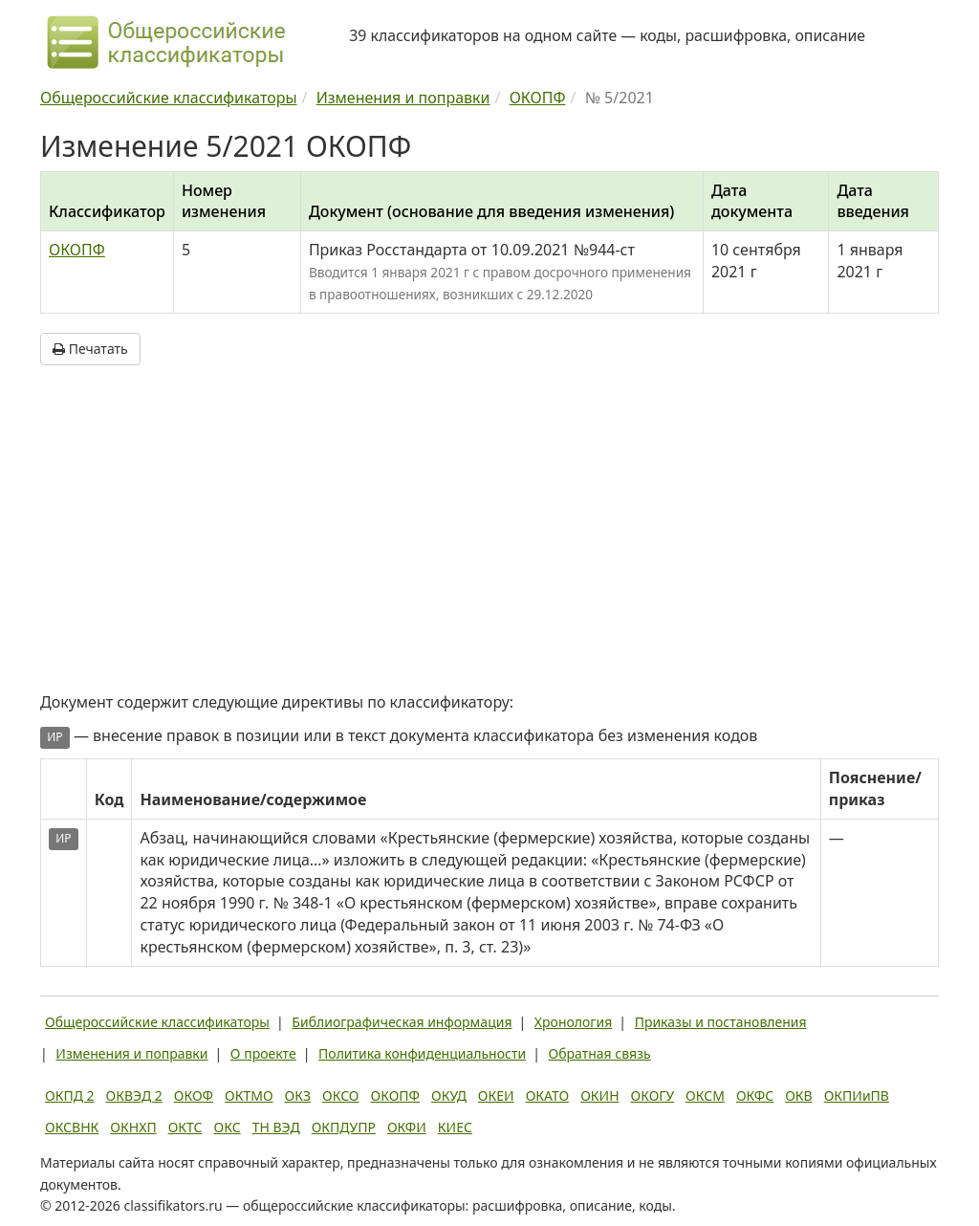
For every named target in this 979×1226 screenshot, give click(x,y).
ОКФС (754, 1095)
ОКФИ (406, 1127)
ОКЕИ (496, 1095)
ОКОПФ (77, 249)
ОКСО (340, 1095)
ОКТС (185, 1127)
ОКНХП (133, 1127)
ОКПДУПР (344, 1127)
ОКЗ (298, 1095)
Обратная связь (600, 1053)
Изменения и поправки (131, 1053)
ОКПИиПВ (856, 1095)
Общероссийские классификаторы (157, 1022)
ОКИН (599, 1095)
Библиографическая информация (401, 1022)
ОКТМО (249, 1095)
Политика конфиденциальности (422, 1053)
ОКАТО (548, 1095)
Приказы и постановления (721, 1022)
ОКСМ (705, 1095)
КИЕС (455, 1127)
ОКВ (799, 1095)
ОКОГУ (653, 1095)
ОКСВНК (71, 1127)
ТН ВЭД (276, 1127)
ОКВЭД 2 (134, 1095)
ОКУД (449, 1095)
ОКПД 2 (70, 1095)
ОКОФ (193, 1095)
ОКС (227, 1127)
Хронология (573, 1022)
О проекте (263, 1053)
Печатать (90, 348)
